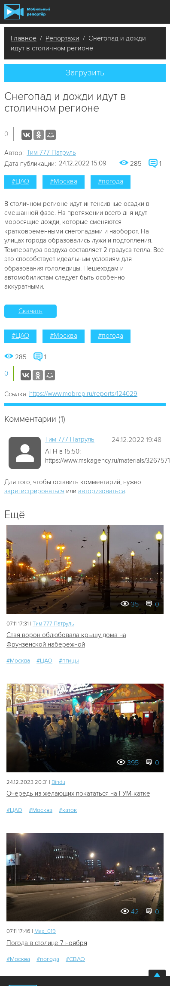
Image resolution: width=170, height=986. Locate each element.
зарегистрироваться (34, 491)
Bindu (58, 782)
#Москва (63, 181)
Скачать (30, 311)
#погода (110, 181)
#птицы (69, 660)
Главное (23, 38)
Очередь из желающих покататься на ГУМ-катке (78, 793)
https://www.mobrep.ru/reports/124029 (83, 394)
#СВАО (75, 959)
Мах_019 (45, 931)
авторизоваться (101, 491)
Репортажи (62, 38)
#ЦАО (20, 181)
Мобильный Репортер (27, 11)
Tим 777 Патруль (51, 152)
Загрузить (85, 73)
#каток (68, 810)
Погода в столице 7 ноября (46, 943)
